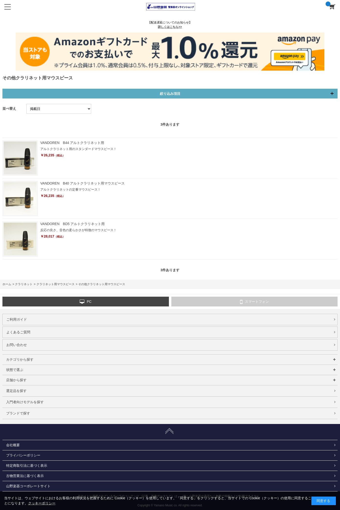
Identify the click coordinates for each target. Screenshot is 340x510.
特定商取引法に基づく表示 (26, 465)
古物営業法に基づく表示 (25, 476)
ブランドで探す (18, 413)
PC (85, 302)
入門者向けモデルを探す (25, 402)
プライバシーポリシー (23, 455)
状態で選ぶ (14, 370)
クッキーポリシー (41, 503)
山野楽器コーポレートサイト (28, 486)
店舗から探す (16, 380)
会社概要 (13, 445)
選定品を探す (16, 391)
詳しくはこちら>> (170, 27)
